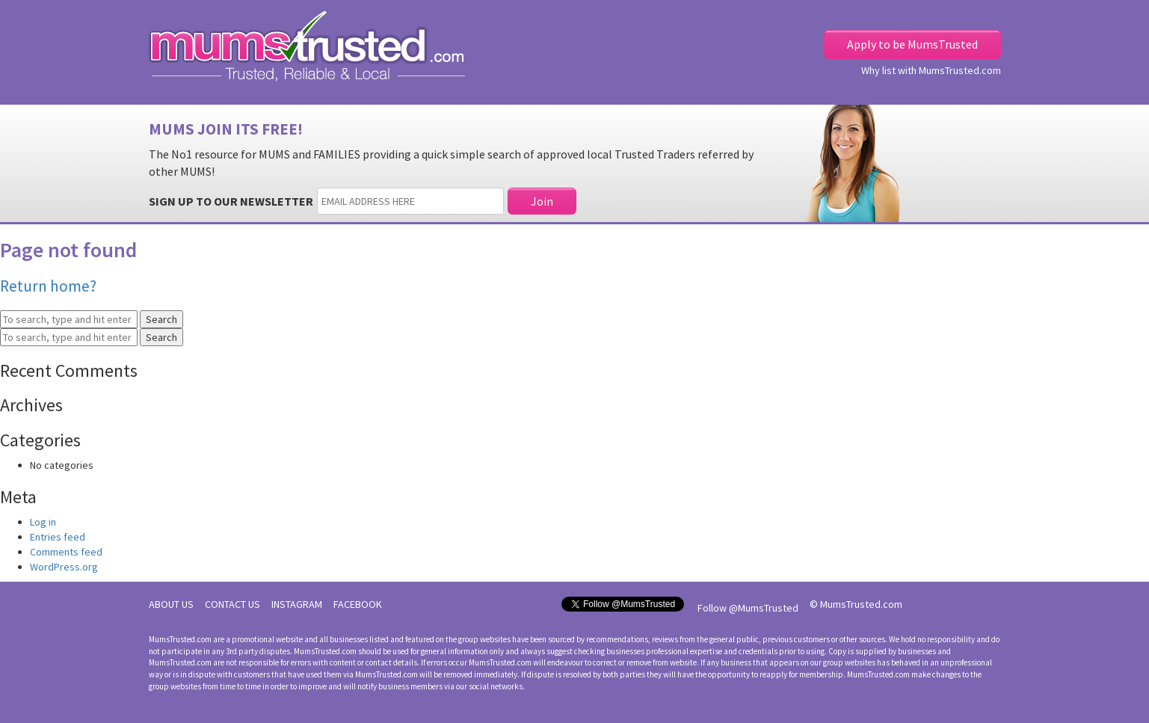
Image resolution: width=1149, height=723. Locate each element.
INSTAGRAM (296, 604)
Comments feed (66, 552)
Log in (43, 522)
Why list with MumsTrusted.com (931, 70)
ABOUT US (171, 604)
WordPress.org (64, 566)
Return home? (48, 286)
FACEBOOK (357, 604)
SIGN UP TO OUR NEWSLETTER (231, 201)
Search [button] (161, 319)
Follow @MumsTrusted (747, 608)
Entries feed (57, 537)
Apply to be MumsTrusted (912, 44)
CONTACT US (232, 604)
